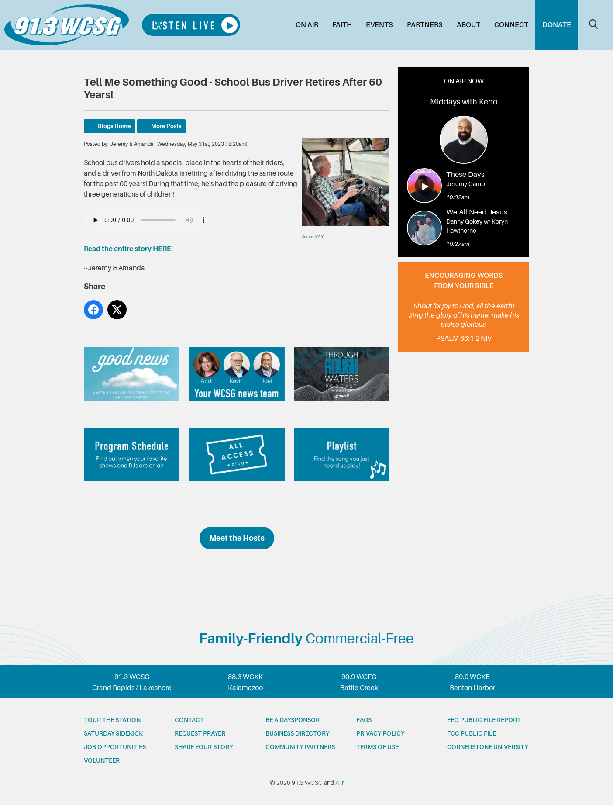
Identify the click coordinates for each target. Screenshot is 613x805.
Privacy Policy (380, 733)
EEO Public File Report (484, 719)
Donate (556, 25)
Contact (189, 719)
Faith (342, 25)
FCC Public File (471, 733)
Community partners (300, 746)
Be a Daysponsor (292, 719)
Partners (425, 25)
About (468, 25)
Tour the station (112, 719)
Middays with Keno (464, 101)
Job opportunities (115, 746)
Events (379, 25)
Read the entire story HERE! (128, 249)
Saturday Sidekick (113, 733)
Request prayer (200, 733)
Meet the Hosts (237, 538)
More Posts (166, 126)
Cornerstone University (487, 746)
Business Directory (297, 733)
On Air (307, 25)
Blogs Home (114, 126)
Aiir (339, 782)
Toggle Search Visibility (593, 24)
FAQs (364, 719)
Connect (511, 25)
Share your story (204, 746)
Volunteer (102, 760)
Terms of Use (377, 746)
